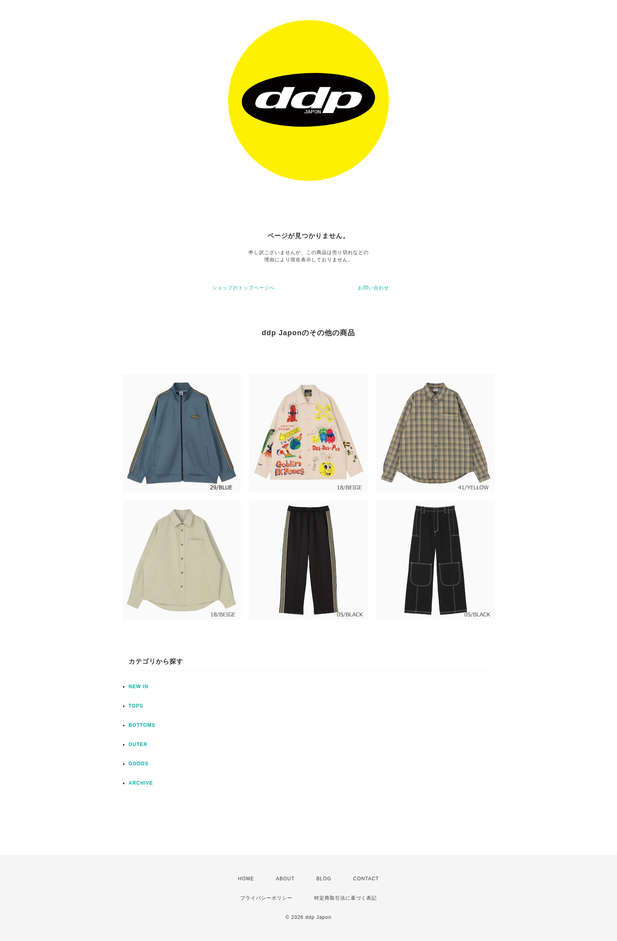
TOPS (136, 706)
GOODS (139, 764)
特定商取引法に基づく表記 (345, 898)
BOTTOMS (142, 725)
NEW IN (138, 686)
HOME (246, 879)
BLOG (324, 879)
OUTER (138, 744)
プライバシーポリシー (266, 898)
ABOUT (285, 879)
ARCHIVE (141, 783)
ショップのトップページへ (243, 288)
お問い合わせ (373, 288)
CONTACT (366, 879)
